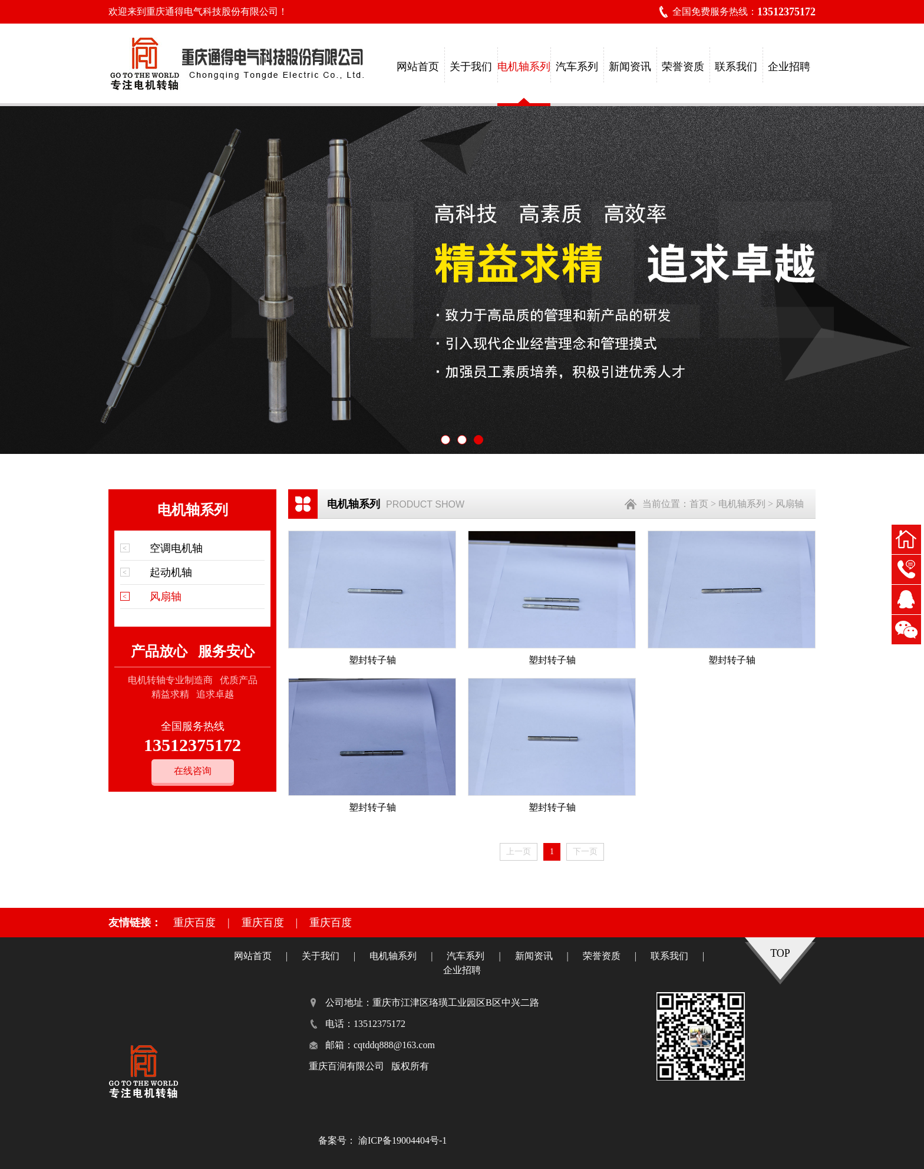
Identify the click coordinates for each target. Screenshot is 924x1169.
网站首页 (418, 67)
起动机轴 (171, 572)
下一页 (585, 851)
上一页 (518, 851)
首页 (698, 504)
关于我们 (471, 67)
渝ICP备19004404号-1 (402, 1140)
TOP (780, 953)
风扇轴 (166, 596)
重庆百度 (194, 922)
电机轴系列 (523, 67)
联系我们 (736, 67)
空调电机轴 (176, 548)
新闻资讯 (630, 67)
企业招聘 (789, 67)
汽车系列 (577, 67)
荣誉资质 (683, 67)
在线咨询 (193, 771)
